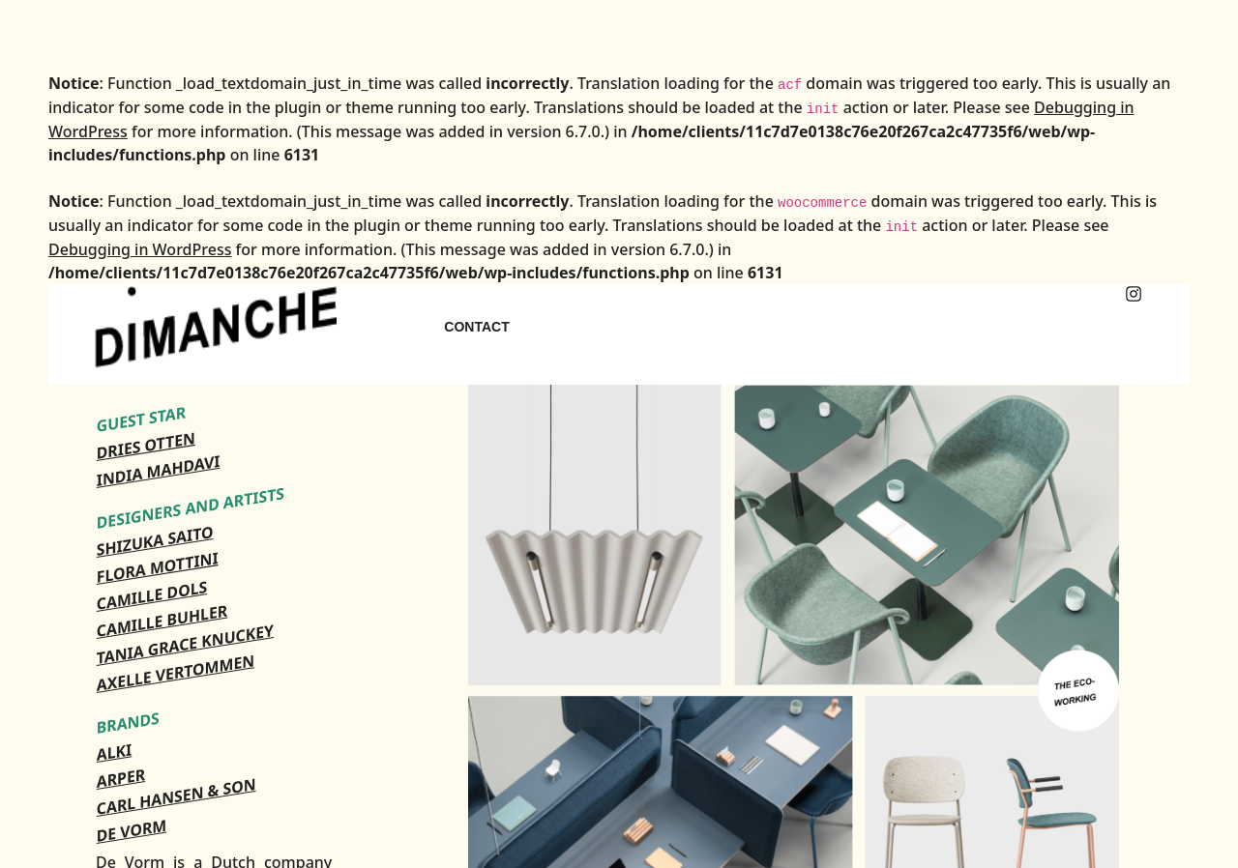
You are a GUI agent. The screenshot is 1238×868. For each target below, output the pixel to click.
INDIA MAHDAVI (159, 470)
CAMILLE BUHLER (162, 620)
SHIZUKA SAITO (155, 541)
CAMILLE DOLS (152, 595)
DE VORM (131, 830)
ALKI (114, 752)
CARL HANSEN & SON (176, 796)
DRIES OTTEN (146, 445)
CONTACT (476, 326)
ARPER (121, 778)
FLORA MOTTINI (158, 567)
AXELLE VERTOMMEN (175, 673)
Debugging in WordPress (139, 249)
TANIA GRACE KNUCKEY (185, 644)
